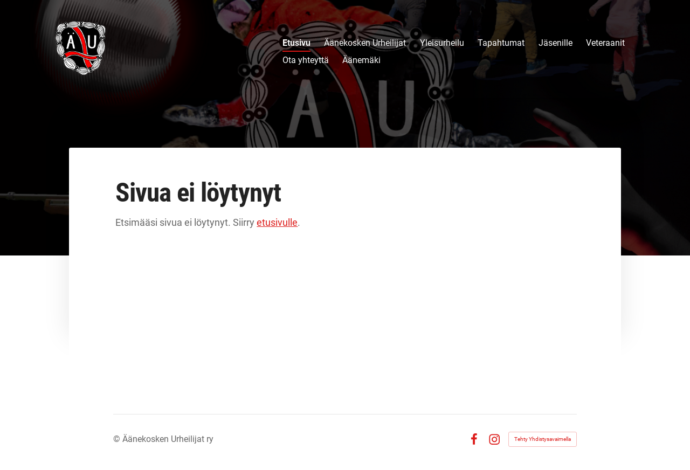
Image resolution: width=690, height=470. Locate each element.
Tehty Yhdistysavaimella (542, 439)
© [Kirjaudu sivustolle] (117, 439)
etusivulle (277, 222)
